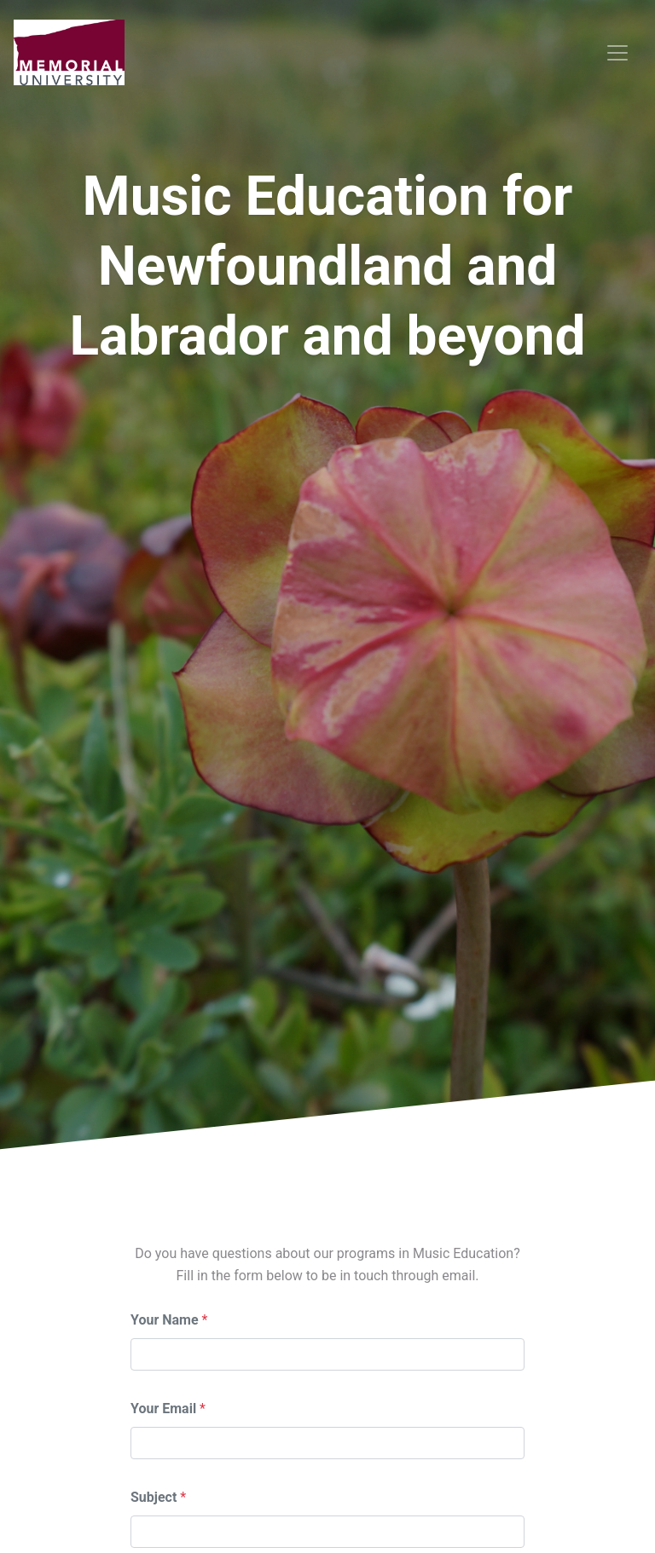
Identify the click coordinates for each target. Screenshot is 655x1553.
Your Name (164, 1320)
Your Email (163, 1408)
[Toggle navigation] (617, 53)
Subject (153, 1497)
